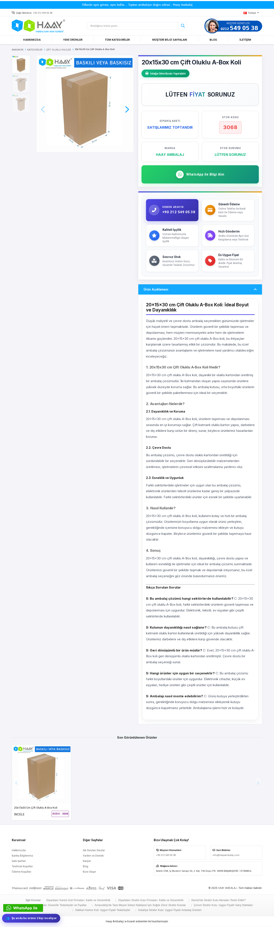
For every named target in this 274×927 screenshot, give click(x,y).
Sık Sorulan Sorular (94, 850)
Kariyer (87, 861)
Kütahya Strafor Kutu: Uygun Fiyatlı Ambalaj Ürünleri (169, 910)
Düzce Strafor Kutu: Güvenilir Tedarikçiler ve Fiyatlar (55, 905)
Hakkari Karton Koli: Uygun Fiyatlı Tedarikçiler (102, 910)
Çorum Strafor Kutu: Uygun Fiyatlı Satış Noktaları (223, 905)
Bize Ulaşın (89, 871)
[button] (127, 103)
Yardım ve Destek (93, 855)
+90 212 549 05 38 (42, 13)
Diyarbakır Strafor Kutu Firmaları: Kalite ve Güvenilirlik (151, 900)
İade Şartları (19, 861)
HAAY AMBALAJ (227, 888)
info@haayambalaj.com (226, 855)
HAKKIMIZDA (32, 39)
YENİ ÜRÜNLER (72, 39)
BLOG (213, 39)
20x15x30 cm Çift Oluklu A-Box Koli (35, 807)
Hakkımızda (19, 850)
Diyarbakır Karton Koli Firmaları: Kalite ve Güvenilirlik (78, 900)
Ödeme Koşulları (21, 871)
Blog (85, 866)
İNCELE (19, 814)
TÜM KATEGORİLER (117, 39)
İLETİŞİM (245, 39)
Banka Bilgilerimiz (22, 855)
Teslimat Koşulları (22, 866)
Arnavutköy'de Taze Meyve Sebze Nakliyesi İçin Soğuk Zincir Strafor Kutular (140, 905)
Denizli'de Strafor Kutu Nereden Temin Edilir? (218, 900)
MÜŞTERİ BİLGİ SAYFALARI (169, 39)
